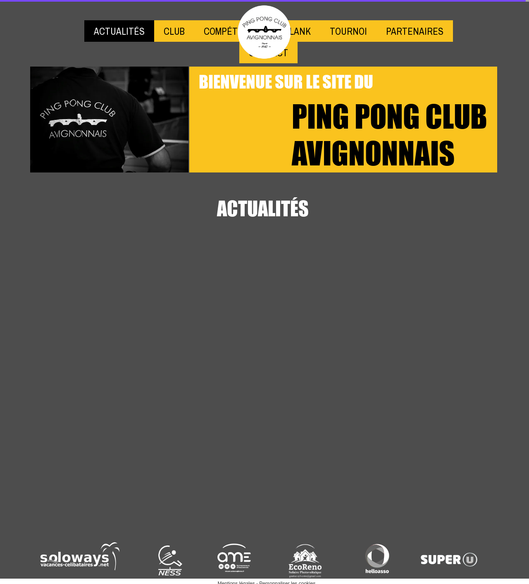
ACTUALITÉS (119, 31)
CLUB (174, 31)
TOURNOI (348, 31)
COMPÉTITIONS (234, 31)
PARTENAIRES (414, 31)
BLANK (297, 31)
